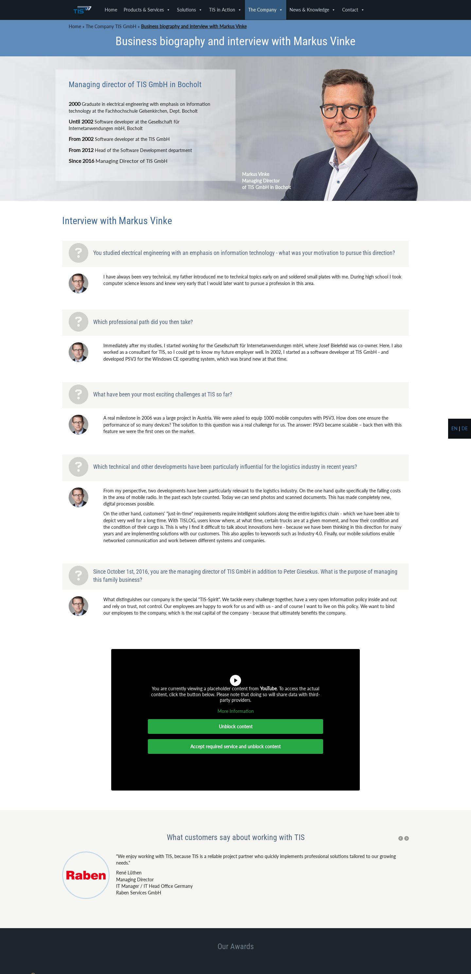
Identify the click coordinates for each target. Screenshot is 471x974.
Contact (353, 10)
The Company (265, 10)
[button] (400, 838)
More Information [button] (236, 711)
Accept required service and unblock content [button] (235, 746)
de (465, 428)
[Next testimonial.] (406, 838)
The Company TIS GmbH (111, 26)
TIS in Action (225, 10)
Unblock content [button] (236, 726)
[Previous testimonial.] (400, 838)
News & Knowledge (312, 10)
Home (111, 9)
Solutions (189, 10)
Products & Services (147, 10)
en (454, 428)
